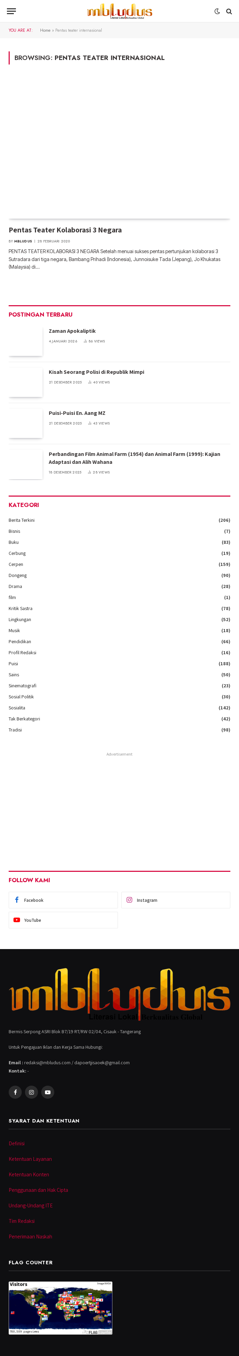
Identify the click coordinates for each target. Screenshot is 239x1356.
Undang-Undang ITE (31, 1205)
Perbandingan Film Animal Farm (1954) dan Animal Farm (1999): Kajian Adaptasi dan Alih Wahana (134, 458)
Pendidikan (20, 641)
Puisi (13, 663)
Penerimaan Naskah (30, 1236)
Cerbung (17, 553)
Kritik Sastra (21, 608)
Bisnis (14, 531)
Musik (14, 630)
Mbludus (23, 241)
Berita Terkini (22, 520)
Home (45, 30)
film (12, 597)
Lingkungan (20, 619)
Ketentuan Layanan (30, 1159)
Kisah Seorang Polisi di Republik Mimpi (96, 372)
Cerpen (16, 564)
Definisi (17, 1143)
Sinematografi (22, 685)
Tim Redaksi (22, 1221)
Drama (15, 586)
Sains (14, 674)
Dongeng (18, 575)
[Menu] (11, 11)
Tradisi (15, 730)
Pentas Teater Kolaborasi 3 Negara (65, 230)
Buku (14, 542)
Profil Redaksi (22, 652)
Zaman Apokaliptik (72, 331)
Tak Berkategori (24, 719)
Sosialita (17, 708)
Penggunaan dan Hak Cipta (38, 1190)
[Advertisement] (119, 807)
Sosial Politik (21, 697)
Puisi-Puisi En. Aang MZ (77, 413)
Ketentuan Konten (29, 1174)
